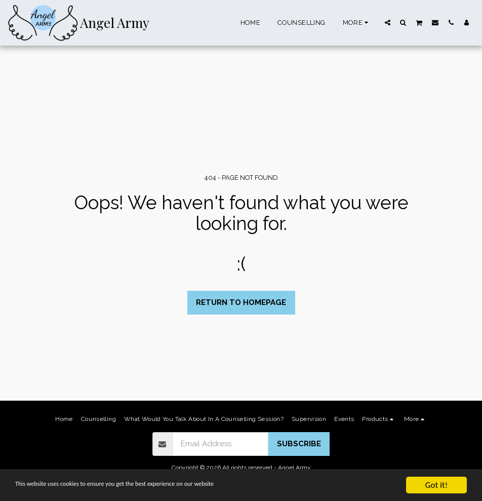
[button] (387, 22)
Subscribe (299, 443)
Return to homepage (241, 302)
